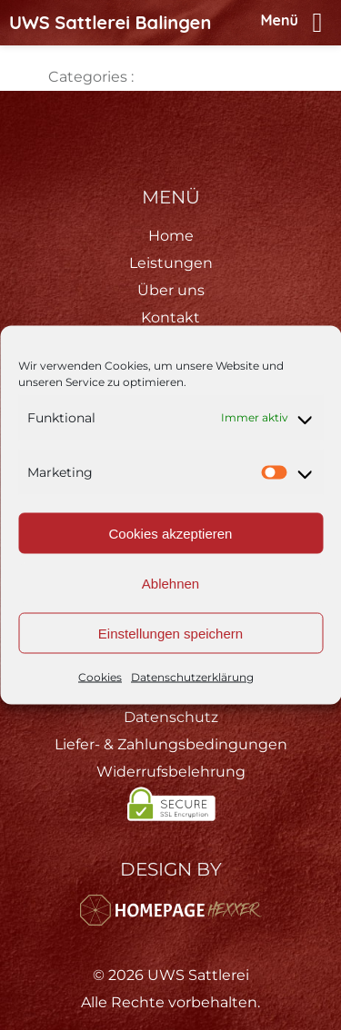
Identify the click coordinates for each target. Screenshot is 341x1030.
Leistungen (171, 263)
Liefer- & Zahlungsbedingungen (171, 744)
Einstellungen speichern (170, 632)
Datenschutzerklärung (192, 677)
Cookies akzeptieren (171, 532)
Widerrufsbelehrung (171, 771)
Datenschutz (171, 717)
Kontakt (170, 317)
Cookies (100, 677)
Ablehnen (170, 582)
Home (171, 235)
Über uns (171, 290)
